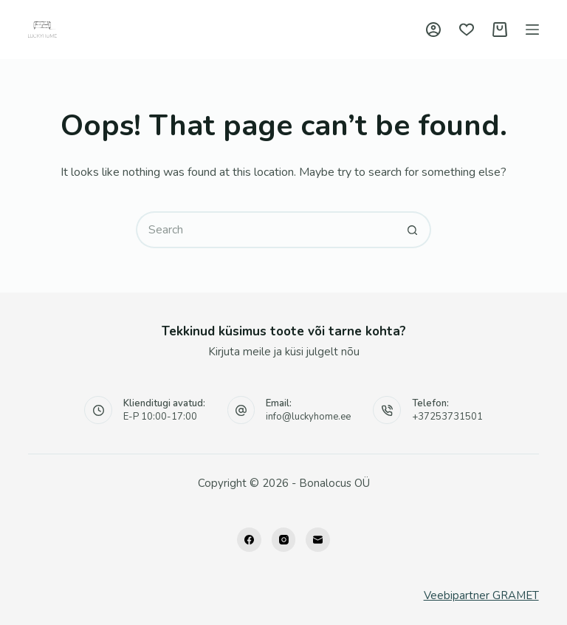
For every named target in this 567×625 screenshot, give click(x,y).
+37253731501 (447, 416)
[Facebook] (249, 539)
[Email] (318, 539)
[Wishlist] (466, 29)
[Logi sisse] (433, 29)
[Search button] (412, 229)
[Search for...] (265, 229)
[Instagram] (284, 539)
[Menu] (532, 29)
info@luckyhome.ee (308, 416)
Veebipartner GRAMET (481, 595)
